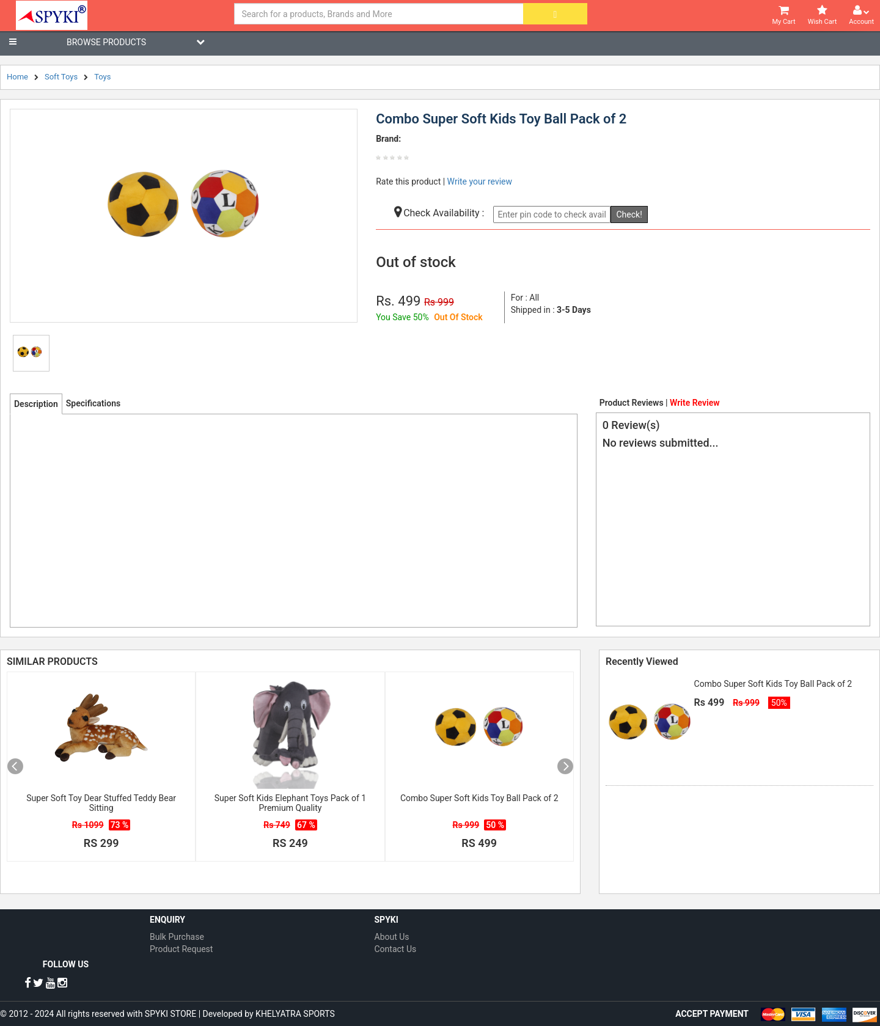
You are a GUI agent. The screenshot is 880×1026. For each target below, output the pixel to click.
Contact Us (396, 949)
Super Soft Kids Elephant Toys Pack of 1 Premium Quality (290, 803)
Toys (102, 76)
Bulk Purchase (177, 937)
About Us (392, 937)
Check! (629, 214)
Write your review (479, 181)
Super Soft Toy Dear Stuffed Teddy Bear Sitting (101, 803)
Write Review (694, 403)
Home (17, 76)
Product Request (181, 949)
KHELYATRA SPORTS (295, 1014)
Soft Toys (61, 76)
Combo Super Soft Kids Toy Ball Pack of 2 (479, 798)
